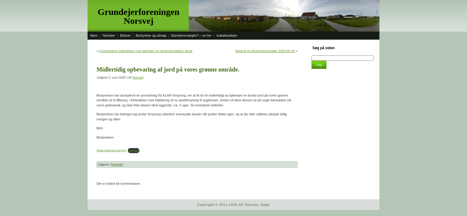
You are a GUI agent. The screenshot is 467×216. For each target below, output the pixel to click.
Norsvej (137, 77)
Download (133, 150)
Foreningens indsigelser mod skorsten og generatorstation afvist (145, 51)
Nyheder (117, 164)
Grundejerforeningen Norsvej (138, 16)
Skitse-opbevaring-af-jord (111, 150)
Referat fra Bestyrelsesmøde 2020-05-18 (265, 51)
